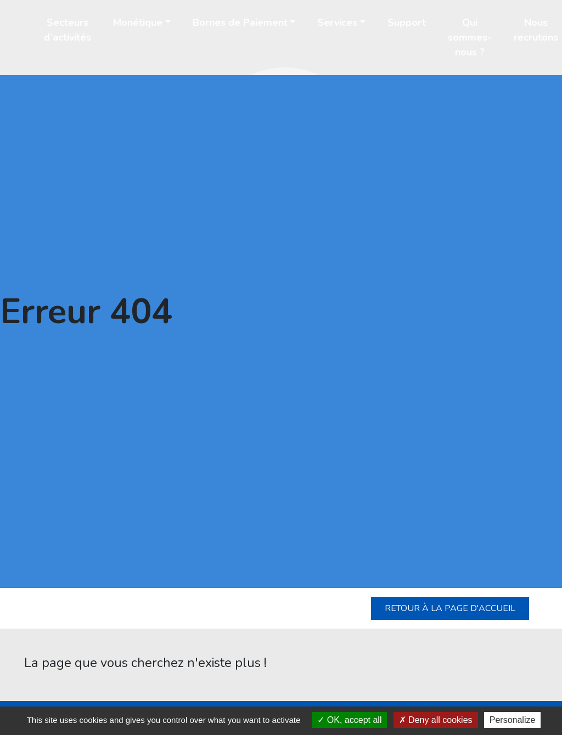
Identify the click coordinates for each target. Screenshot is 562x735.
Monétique (137, 22)
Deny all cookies (436, 720)
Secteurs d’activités (67, 30)
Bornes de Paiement (240, 22)
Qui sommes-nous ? (470, 37)
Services (337, 22)
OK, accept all (349, 720)
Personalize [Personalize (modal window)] (513, 720)
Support (406, 22)
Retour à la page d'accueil (450, 608)
